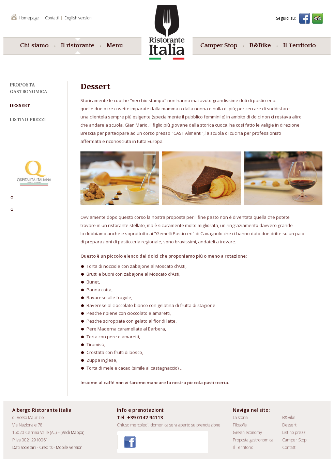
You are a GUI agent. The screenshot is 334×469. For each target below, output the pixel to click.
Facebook (304, 18)
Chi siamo (34, 46)
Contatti (289, 447)
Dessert (20, 105)
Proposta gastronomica (253, 440)
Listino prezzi (28, 119)
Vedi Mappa (72, 432)
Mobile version (69, 447)
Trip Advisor (317, 18)
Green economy (247, 432)
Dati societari (24, 447)
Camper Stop (218, 46)
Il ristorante (77, 46)
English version (78, 18)
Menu (115, 46)
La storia (240, 417)
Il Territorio (299, 46)
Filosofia (240, 425)
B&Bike (260, 46)
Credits (45, 447)
